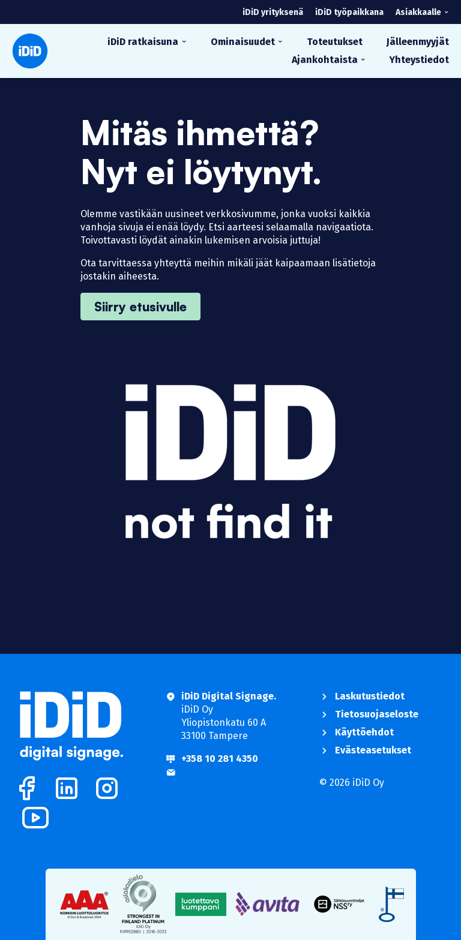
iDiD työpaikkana (349, 12)
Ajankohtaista (325, 59)
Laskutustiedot (370, 696)
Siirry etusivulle (140, 306)
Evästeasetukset (373, 750)
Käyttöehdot (364, 732)
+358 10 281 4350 (219, 758)
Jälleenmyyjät (418, 41)
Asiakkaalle (418, 12)
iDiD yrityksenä (273, 12)
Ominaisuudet (243, 41)
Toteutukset (335, 41)
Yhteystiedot (419, 59)
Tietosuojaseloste (376, 714)
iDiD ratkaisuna (142, 41)
